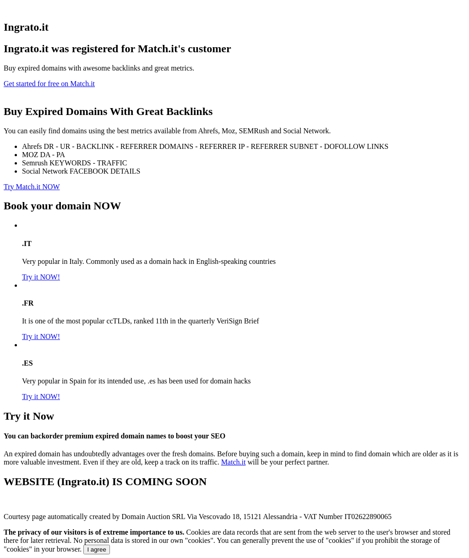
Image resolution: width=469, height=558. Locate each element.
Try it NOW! (41, 277)
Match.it (233, 462)
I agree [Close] (96, 549)
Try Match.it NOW (32, 187)
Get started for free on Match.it (49, 84)
